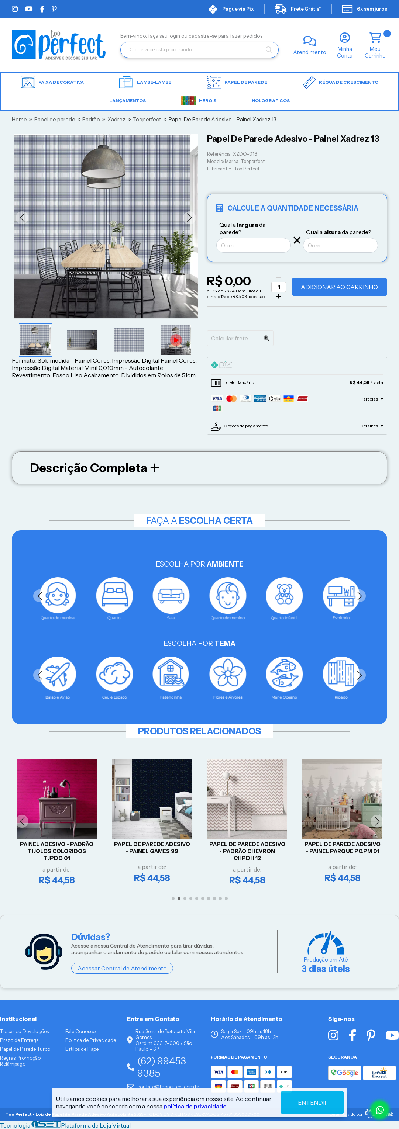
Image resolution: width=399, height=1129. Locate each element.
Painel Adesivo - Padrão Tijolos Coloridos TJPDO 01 (57, 851)
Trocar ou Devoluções (24, 1031)
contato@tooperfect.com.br (163, 1086)
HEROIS (198, 100)
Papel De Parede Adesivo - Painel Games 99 (152, 848)
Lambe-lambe (145, 82)
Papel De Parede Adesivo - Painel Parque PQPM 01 (343, 848)
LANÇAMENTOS (127, 100)
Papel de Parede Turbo (25, 1049)
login (175, 36)
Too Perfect (246, 169)
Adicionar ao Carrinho (339, 287)
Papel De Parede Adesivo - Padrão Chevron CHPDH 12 (248, 851)
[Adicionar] (278, 296)
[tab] (297, 365)
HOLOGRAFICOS (271, 100)
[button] (22, 217)
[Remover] (278, 278)
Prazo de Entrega (19, 1040)
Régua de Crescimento (340, 82)
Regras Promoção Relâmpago (20, 1061)
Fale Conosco (80, 1031)
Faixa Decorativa (52, 82)
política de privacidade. (196, 1106)
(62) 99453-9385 (158, 1067)
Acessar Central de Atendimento (122, 968)
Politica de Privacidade (90, 1040)
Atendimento (309, 52)
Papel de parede (237, 82)
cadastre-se (203, 36)
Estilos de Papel (82, 1049)
